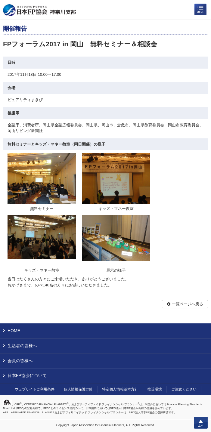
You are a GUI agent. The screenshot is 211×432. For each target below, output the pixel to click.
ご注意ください (184, 389)
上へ (201, 422)
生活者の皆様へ (22, 345)
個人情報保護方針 (78, 389)
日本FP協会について (27, 375)
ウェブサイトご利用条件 (34, 389)
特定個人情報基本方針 (120, 389)
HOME (14, 330)
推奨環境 (154, 389)
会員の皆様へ (20, 360)
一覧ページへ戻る (187, 304)
